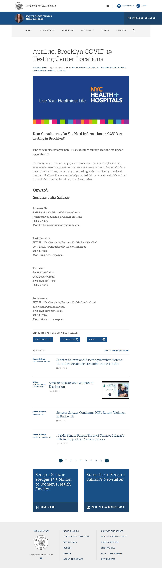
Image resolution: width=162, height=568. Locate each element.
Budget (68, 548)
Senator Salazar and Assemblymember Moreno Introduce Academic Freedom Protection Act (89, 362)
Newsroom (65, 32)
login (143, 6)
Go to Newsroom (115, 351)
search (144, 32)
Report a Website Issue (114, 537)
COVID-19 (61, 71)
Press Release (39, 359)
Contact (129, 32)
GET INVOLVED (108, 559)
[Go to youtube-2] (107, 6)
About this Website (111, 553)
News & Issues (71, 531)
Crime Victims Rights (42, 437)
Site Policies (108, 548)
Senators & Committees (76, 537)
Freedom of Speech (41, 362)
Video (35, 382)
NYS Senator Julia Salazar (85, 68)
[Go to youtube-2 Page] (41, 558)
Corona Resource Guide (113, 68)
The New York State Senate (40, 6)
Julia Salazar (34, 19)
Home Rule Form (110, 542)
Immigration (38, 414)
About (19, 32)
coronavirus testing (43, 71)
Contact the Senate (112, 531)
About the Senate (73, 559)
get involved (128, 6)
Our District (41, 32)
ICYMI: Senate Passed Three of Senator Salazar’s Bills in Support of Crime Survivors (90, 437)
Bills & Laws (70, 542)
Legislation (88, 32)
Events (109, 32)
